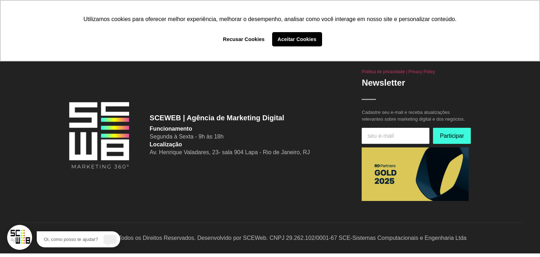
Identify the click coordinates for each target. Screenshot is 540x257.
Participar (452, 136)
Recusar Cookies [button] (244, 39)
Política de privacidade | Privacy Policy (398, 71)
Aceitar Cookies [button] (296, 39)
